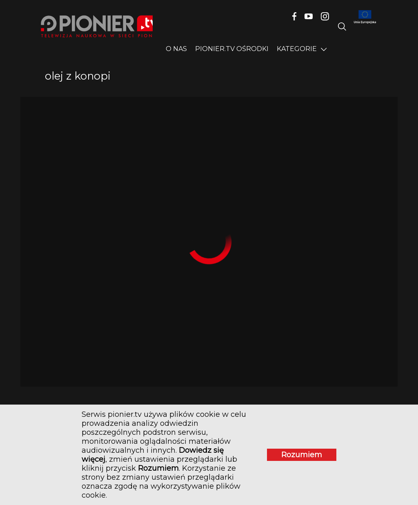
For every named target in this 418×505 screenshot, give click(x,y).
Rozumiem (301, 454)
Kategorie (297, 49)
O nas (176, 49)
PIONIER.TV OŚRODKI (232, 49)
